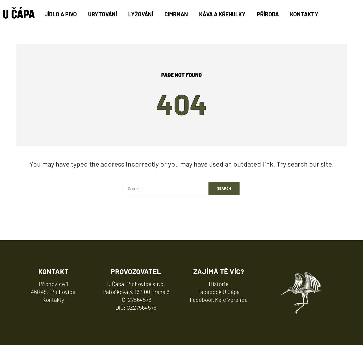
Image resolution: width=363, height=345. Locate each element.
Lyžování (140, 14)
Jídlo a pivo (60, 14)
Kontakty (304, 14)
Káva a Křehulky (222, 14)
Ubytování (102, 14)
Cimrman (176, 14)
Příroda (268, 14)
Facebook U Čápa (218, 291)
